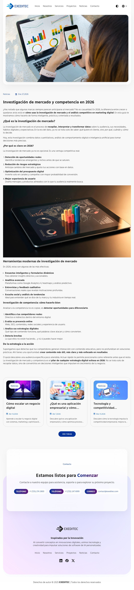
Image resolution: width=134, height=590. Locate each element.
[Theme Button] (117, 6)
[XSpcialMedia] (73, 560)
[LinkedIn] (60, 560)
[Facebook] (67, 560)
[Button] (67, 434)
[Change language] (125, 6)
